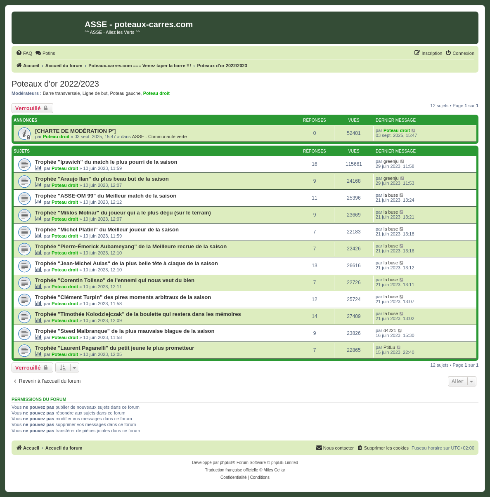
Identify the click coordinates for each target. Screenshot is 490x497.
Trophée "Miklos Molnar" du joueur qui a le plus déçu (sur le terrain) (123, 213)
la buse (390, 195)
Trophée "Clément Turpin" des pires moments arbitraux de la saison (123, 297)
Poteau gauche (125, 93)
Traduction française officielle (231, 470)
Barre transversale (61, 93)
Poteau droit (156, 93)
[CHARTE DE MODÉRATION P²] (75, 131)
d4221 (389, 330)
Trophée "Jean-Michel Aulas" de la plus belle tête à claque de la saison (126, 263)
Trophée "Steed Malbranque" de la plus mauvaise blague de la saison (125, 331)
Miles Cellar (274, 470)
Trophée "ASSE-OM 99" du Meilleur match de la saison (105, 196)
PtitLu (389, 347)
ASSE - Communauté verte (159, 136)
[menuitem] (24, 53)
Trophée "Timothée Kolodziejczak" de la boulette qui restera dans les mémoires (138, 314)
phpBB (226, 462)
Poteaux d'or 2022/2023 (55, 83)
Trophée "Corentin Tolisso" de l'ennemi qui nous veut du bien (114, 280)
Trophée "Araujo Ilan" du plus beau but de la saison (102, 179)
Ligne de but (95, 93)
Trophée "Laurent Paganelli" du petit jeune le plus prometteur (114, 348)
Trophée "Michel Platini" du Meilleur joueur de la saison (107, 229)
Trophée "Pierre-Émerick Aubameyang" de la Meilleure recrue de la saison (131, 246)
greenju (391, 161)
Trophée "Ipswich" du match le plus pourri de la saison (106, 162)
